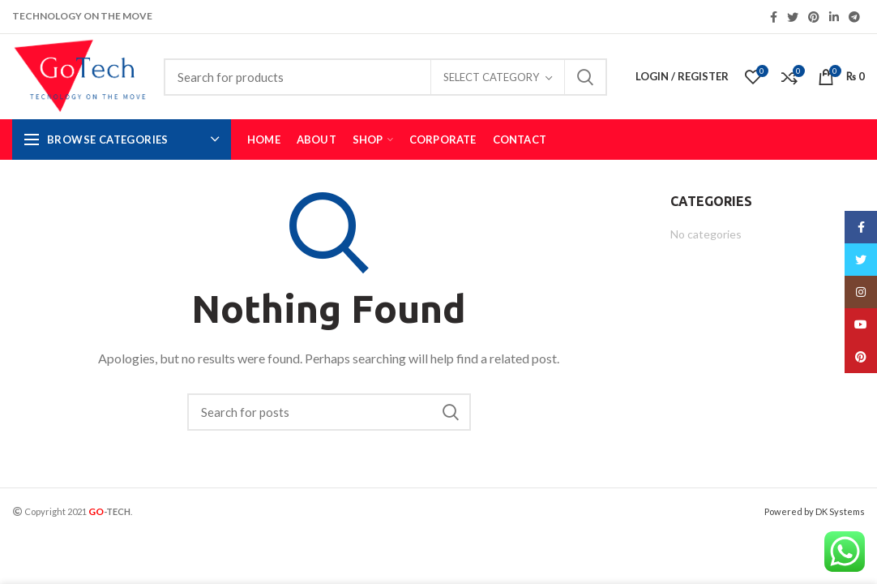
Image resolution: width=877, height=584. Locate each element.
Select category (491, 77)
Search (585, 77)
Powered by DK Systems (814, 511)
